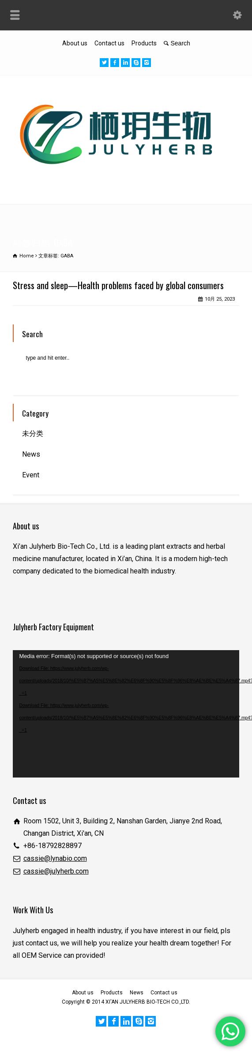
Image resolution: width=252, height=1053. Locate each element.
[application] (126, 714)
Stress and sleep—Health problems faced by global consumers (118, 285)
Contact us (109, 43)
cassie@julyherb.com (56, 871)
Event (30, 475)
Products (144, 43)
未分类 (32, 433)
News (31, 454)
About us (74, 43)
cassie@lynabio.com (55, 858)
